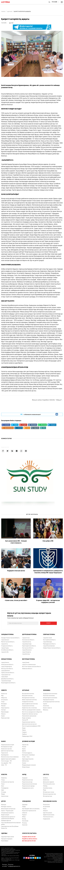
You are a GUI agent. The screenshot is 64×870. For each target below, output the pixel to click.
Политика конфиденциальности (14, 865)
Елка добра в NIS (48, 541)
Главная (3, 11)
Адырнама (9, 11)
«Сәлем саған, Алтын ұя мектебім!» (16, 600)
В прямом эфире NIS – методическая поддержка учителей (48, 601)
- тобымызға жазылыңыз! (30, 414)
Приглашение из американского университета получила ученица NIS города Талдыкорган (48, 572)
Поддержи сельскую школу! (16, 571)
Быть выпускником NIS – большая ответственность (16, 542)
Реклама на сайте (4, 865)
